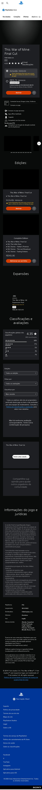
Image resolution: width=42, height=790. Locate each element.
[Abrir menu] (2, 3)
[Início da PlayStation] (21, 3)
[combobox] (21, 373)
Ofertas (26, 17)
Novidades (6, 17)
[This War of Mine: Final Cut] (17, 143)
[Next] (39, 143)
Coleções (17, 17)
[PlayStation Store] (10, 10)
